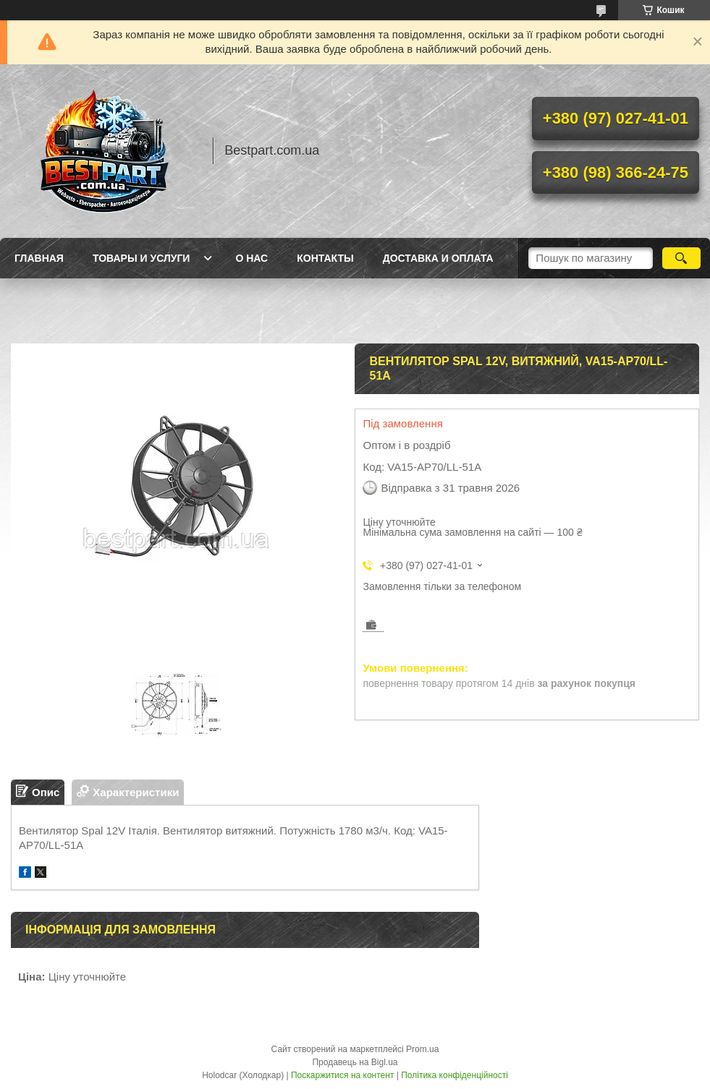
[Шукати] (681, 258)
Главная (39, 258)
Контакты (325, 258)
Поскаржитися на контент (342, 1075)
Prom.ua (422, 1049)
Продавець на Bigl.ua (354, 1062)
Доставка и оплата (438, 258)
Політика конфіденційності (454, 1075)
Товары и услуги (141, 258)
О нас (251, 258)
